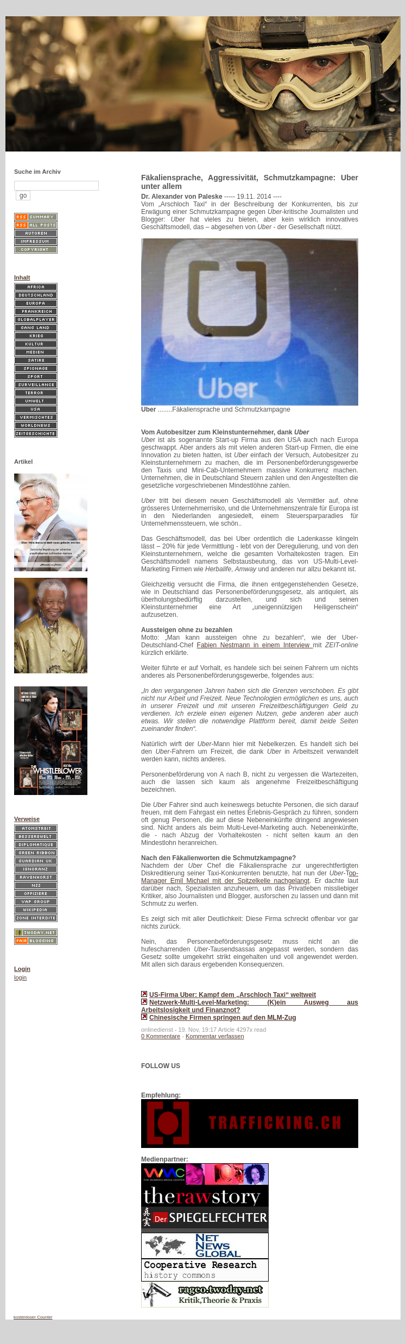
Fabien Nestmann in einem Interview (255, 645)
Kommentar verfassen (215, 1036)
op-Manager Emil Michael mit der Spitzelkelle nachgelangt (249, 877)
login (20, 977)
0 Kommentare (160, 1036)
